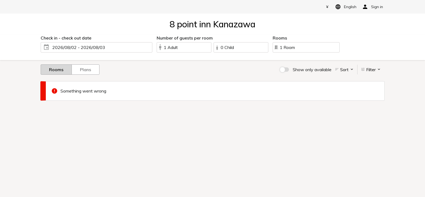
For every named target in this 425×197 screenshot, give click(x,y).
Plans (85, 69)
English (344, 6)
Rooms (56, 69)
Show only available (312, 69)
